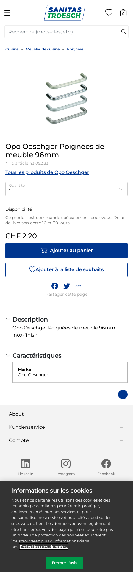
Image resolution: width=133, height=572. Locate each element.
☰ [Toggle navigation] (7, 12)
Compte (19, 440)
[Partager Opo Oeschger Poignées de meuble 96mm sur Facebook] (55, 286)
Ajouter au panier (66, 250)
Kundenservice (27, 427)
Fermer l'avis (65, 565)
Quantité (17, 185)
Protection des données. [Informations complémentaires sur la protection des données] (44, 549)
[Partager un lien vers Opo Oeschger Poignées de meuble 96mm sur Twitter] (67, 286)
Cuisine (11, 49)
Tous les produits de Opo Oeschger (47, 172)
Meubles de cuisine (43, 49)
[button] (78, 286)
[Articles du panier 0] (126, 13)
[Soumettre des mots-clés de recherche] (123, 32)
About (16, 414)
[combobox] (66, 31)
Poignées (75, 49)
